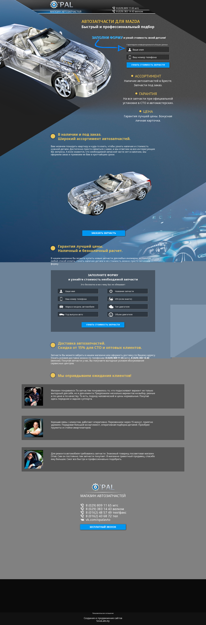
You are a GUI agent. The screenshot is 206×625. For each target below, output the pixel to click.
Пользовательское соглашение (103, 613)
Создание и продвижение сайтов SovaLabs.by (103, 619)
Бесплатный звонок (103, 527)
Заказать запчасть (103, 233)
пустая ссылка (3, 126)
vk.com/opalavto (98, 519)
